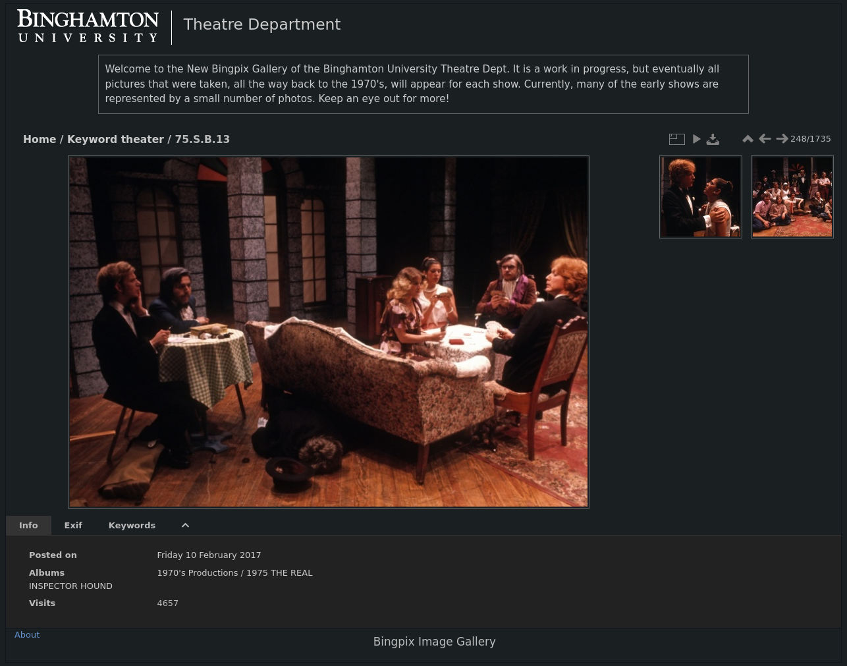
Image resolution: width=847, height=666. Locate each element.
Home (39, 140)
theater (142, 140)
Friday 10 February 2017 (209, 555)
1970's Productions (197, 573)
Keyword (92, 140)
